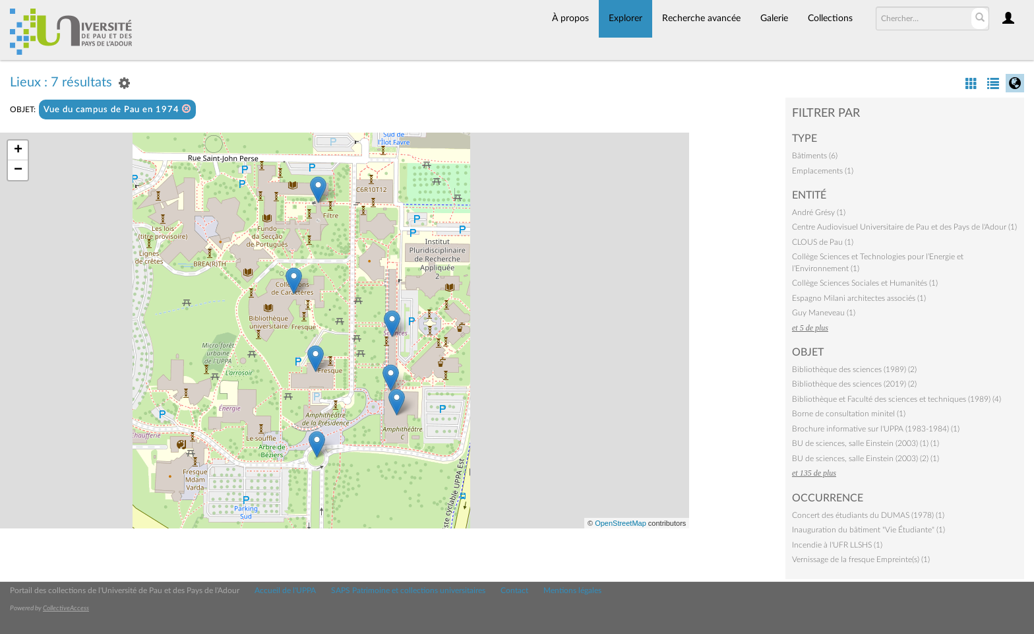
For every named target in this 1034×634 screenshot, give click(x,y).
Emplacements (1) (822, 171)
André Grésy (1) (818, 212)
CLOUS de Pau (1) (822, 242)
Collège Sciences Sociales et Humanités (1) (865, 283)
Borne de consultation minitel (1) (848, 414)
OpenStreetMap (620, 523)
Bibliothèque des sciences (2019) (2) (854, 384)
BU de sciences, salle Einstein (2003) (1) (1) (865, 443)
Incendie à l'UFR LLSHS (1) (837, 545)
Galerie (774, 18)
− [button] (18, 170)
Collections (830, 18)
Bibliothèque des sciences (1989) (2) (854, 369)
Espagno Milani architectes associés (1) (859, 298)
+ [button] (18, 150)
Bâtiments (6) (814, 156)
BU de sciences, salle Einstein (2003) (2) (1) (865, 458)
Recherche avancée (701, 18)
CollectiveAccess (66, 608)
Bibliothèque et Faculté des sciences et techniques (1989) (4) (896, 399)
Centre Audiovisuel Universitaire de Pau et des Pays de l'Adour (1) (904, 227)
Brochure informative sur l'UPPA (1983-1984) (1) (875, 429)
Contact (514, 590)
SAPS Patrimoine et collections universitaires (408, 590)
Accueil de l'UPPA (285, 590)
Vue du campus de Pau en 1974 (117, 109)
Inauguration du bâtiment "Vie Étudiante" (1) (868, 530)
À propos (570, 18)
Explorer (625, 18)
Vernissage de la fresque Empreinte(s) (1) (861, 559)
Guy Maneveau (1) (823, 313)
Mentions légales (572, 590)
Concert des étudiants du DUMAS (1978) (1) (868, 515)
